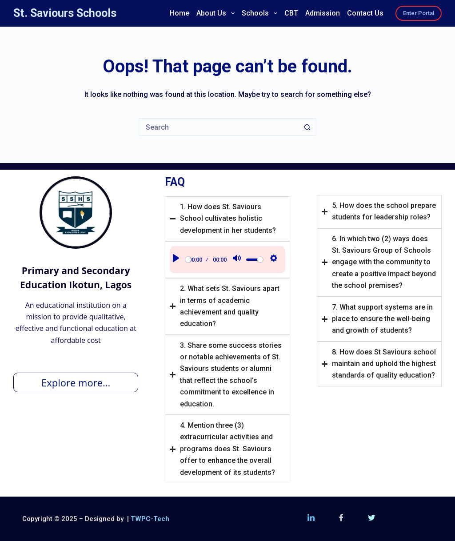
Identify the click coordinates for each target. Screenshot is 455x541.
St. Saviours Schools (64, 13)
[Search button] (307, 127)
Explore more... (75, 382)
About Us (217, 13)
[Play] (176, 260)
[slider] (188, 259)
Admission (322, 13)
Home (179, 13)
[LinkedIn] (311, 518)
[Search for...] (219, 127)
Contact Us (365, 13)
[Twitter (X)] (371, 518)
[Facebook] (341, 518)
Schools (261, 13)
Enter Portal (418, 13)
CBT (291, 13)
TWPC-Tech (150, 519)
